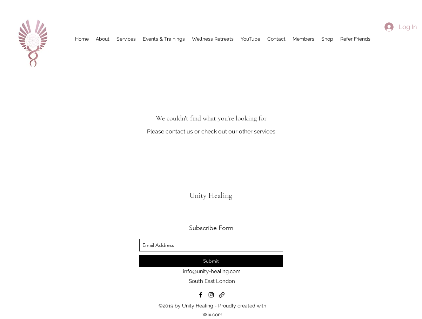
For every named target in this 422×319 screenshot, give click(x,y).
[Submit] (211, 261)
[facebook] (200, 294)
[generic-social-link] (221, 294)
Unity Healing (211, 195)
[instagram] (211, 294)
